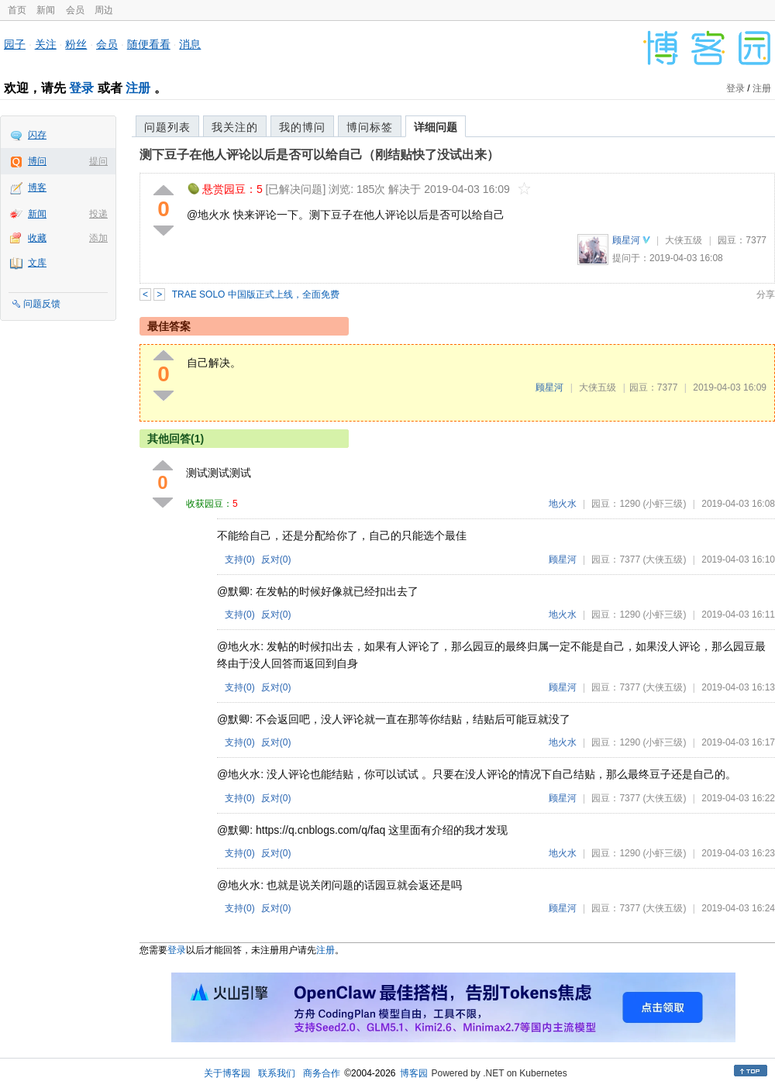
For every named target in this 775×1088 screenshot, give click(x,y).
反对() (276, 559)
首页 (17, 10)
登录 (81, 88)
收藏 (37, 237)
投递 (98, 213)
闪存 (37, 134)
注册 (138, 88)
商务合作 (321, 1073)
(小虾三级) (664, 503)
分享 (765, 294)
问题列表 (167, 127)
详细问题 (435, 127)
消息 (190, 44)
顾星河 (626, 240)
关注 (46, 44)
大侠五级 (683, 240)
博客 (37, 187)
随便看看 (148, 44)
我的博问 (302, 127)
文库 (37, 262)
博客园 (414, 1073)
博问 (37, 161)
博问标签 (369, 127)
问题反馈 (41, 303)
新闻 (45, 10)
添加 (98, 237)
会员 (75, 10)
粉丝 (76, 44)
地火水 (563, 503)
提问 (98, 161)
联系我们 (276, 1073)
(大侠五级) (664, 559)
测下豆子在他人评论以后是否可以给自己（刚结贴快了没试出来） (319, 154)
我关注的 (235, 127)
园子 (15, 44)
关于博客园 (227, 1073)
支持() (240, 559)
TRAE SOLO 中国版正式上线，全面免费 (255, 294)
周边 (104, 10)
